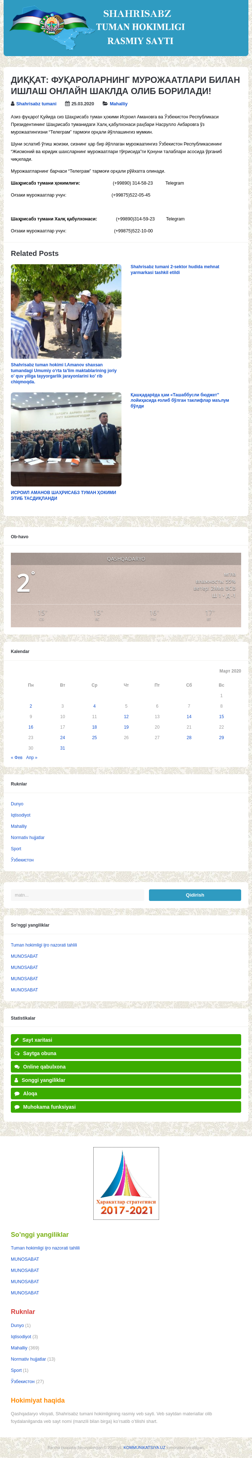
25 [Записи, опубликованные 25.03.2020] (94, 737)
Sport (16, 848)
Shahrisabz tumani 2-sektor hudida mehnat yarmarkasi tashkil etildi (175, 269)
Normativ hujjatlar (27, 837)
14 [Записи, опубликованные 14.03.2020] (189, 716)
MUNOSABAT (24, 956)
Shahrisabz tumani (36, 103)
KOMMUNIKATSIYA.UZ (145, 1447)
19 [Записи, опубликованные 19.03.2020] (126, 727)
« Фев (16, 757)
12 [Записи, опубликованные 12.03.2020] (126, 716)
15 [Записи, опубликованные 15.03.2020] (221, 716)
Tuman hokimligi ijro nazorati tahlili (44, 945)
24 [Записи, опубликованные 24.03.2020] (62, 737)
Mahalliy (119, 103)
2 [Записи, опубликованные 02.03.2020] (31, 706)
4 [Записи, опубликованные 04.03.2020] (94, 706)
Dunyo (17, 803)
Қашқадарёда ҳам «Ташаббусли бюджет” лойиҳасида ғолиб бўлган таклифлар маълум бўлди (180, 400)
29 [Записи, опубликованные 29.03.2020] (221, 737)
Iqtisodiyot (20, 815)
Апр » (31, 757)
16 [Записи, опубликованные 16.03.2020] (31, 727)
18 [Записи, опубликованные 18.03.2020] (94, 727)
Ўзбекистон (22, 860)
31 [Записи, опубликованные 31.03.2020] (62, 748)
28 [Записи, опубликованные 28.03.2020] (189, 737)
